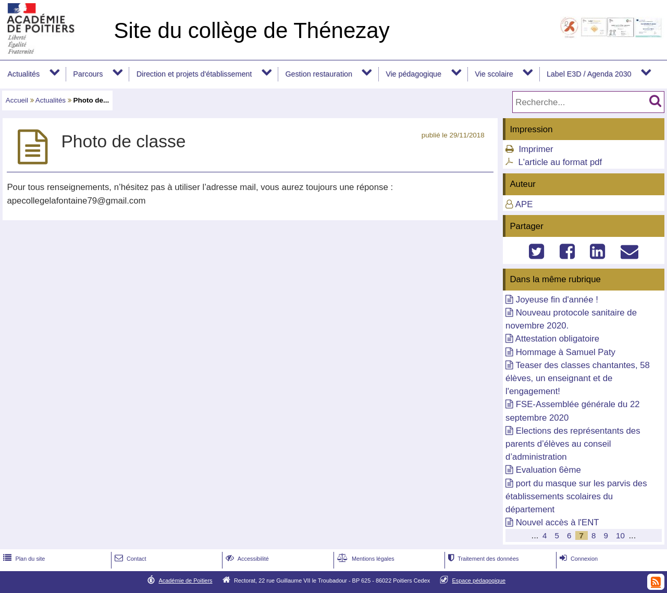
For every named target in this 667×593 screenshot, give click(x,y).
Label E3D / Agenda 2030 (589, 74)
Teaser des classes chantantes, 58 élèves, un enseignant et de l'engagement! (577, 378)
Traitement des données (482, 559)
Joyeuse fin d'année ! (557, 300)
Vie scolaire (494, 74)
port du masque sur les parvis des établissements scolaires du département (576, 496)
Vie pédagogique (413, 74)
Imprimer (535, 149)
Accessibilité (246, 559)
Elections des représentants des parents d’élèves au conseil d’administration (572, 444)
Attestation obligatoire (557, 339)
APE (524, 204)
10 (620, 535)
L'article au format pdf (560, 162)
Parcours (88, 74)
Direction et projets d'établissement (194, 74)
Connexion (578, 559)
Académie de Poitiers (185, 580)
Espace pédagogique (479, 580)
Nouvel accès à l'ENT (557, 522)
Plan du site (23, 559)
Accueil (17, 100)
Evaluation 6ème (548, 470)
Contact (129, 559)
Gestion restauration (318, 74)
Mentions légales (364, 559)
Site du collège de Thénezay (251, 30)
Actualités (23, 74)
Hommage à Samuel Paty (565, 352)
